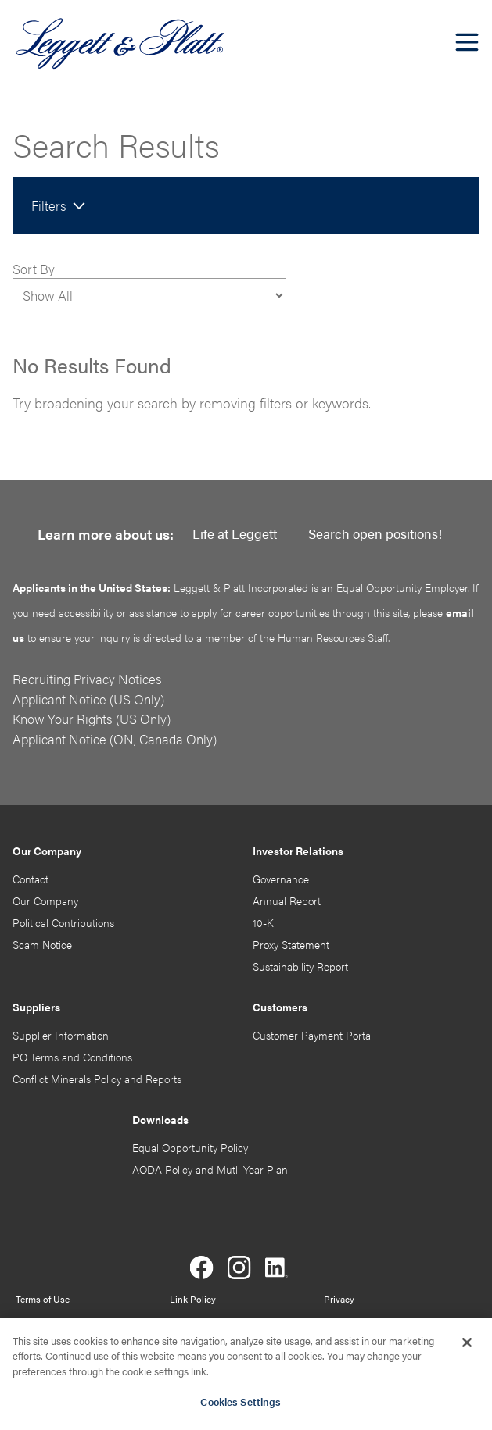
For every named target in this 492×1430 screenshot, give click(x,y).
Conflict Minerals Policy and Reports (97, 1078)
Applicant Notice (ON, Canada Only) (115, 738)
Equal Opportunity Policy (190, 1147)
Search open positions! (375, 533)
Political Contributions (63, 922)
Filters (48, 205)
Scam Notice (42, 944)
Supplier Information (61, 1035)
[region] (246, 1374)
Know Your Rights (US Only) (92, 718)
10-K (263, 922)
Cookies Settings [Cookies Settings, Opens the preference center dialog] (240, 1401)
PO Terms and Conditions (72, 1056)
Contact (30, 878)
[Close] (467, 1342)
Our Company (45, 900)
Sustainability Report (300, 966)
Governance (281, 878)
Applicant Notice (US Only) (88, 699)
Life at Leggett (234, 533)
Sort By (34, 268)
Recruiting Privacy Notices (87, 678)
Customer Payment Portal (313, 1035)
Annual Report (287, 900)
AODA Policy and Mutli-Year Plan (210, 1169)
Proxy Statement (291, 944)
